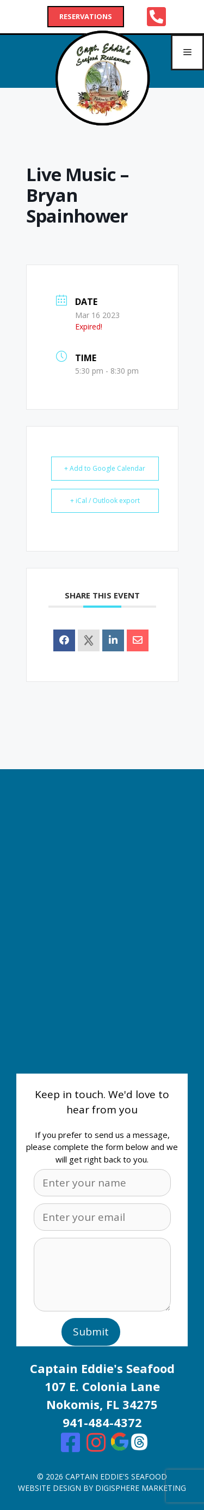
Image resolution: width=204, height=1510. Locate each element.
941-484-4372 (102, 1422)
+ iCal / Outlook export (105, 500)
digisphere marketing (140, 1488)
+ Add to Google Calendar (104, 468)
